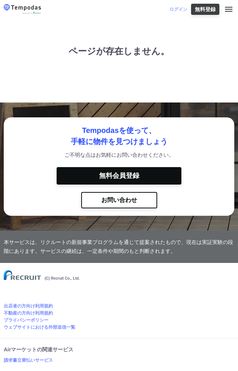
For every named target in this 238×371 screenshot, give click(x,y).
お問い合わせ (119, 200)
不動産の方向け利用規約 (28, 313)
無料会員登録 (119, 175)
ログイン (178, 9)
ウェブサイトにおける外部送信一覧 (39, 327)
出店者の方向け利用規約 (28, 306)
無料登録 (205, 9)
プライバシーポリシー (26, 320)
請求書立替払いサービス (28, 360)
